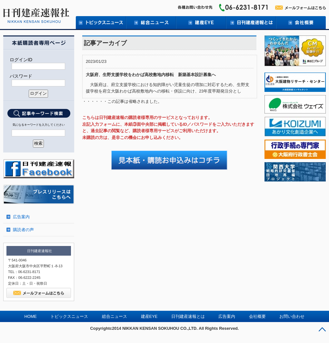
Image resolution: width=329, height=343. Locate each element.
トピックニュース (101, 22)
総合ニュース (151, 22)
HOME (31, 316)
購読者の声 (23, 229)
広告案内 (21, 216)
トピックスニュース (69, 316)
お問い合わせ (291, 316)
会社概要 (301, 22)
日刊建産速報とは (251, 22)
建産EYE (201, 22)
